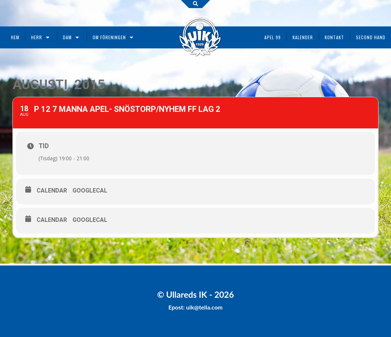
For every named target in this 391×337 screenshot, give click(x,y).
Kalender (303, 37)
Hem (15, 37)
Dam (67, 37)
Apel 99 (272, 37)
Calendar (52, 190)
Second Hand (371, 37)
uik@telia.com (204, 307)
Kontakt (334, 37)
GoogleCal (89, 190)
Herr (36, 37)
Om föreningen (109, 37)
